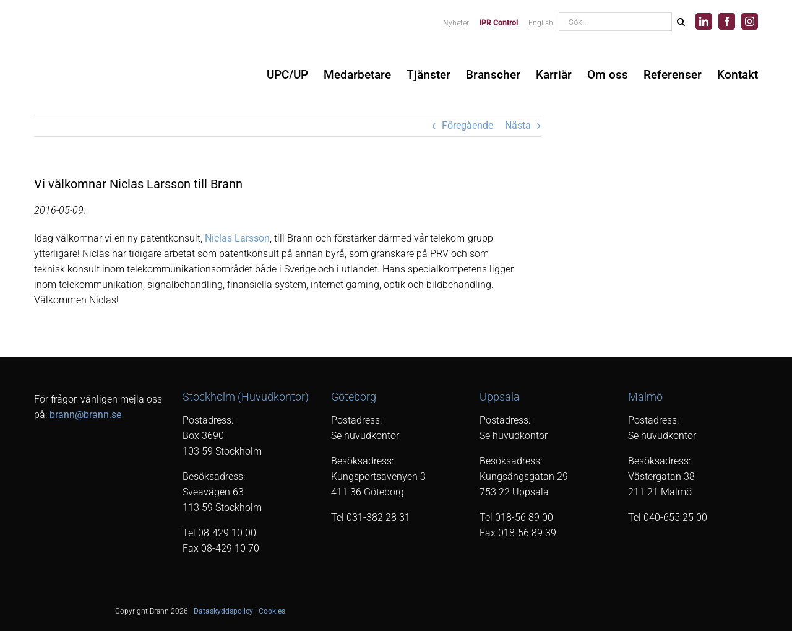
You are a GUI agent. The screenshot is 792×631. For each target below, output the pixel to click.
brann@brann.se (85, 414)
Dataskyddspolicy (223, 611)
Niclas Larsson (237, 238)
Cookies (272, 611)
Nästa (518, 125)
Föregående (467, 125)
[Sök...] (615, 21)
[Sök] (680, 21)
